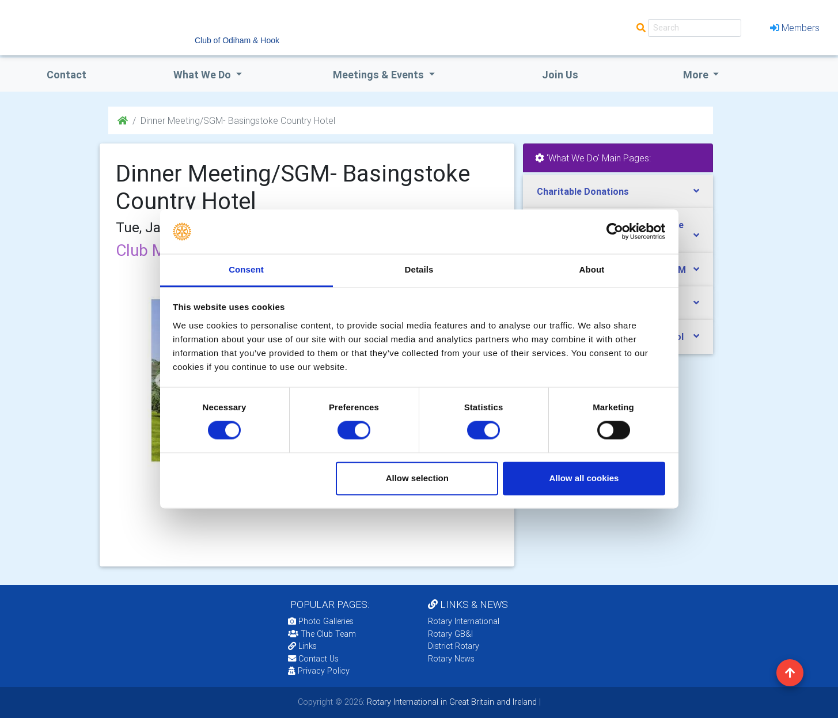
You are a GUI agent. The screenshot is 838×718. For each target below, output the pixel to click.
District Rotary (453, 646)
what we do (203, 74)
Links (302, 646)
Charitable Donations (583, 191)
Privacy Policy (319, 671)
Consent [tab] (246, 269)
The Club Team (322, 634)
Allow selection (417, 478)
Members (795, 27)
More (697, 74)
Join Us (560, 74)
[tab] (618, 192)
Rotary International (463, 621)
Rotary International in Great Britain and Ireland (451, 702)
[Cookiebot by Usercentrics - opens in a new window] (614, 231)
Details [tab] (419, 269)
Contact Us (313, 658)
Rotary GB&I (450, 634)
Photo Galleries (321, 621)
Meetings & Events (379, 74)
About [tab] (592, 269)
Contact (66, 74)
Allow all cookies (584, 478)
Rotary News (451, 658)
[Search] (694, 28)
